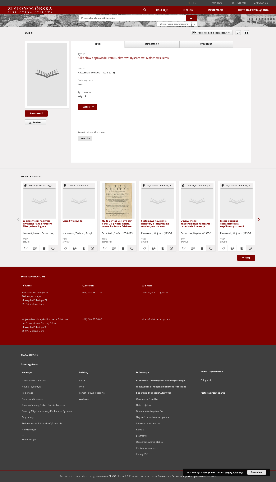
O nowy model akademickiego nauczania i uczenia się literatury (196, 223)
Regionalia (27, 392)
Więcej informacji (234, 472)
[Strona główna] (144, 10)
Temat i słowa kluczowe (92, 392)
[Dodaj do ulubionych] (238, 32)
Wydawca (84, 399)
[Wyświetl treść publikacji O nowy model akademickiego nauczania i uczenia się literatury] (201, 248)
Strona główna (29, 364)
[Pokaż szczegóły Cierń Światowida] (92, 248)
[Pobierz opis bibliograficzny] (34, 248)
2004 (80, 84)
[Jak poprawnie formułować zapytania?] (194, 23)
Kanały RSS (142, 454)
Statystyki (141, 435)
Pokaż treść (36, 113)
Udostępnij (239, 3)
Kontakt (140, 429)
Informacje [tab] (152, 44)
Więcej (246, 257)
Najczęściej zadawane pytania (152, 417)
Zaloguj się (261, 2)
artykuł (82, 96)
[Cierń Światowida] (79, 201)
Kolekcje (162, 10)
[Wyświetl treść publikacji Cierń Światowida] (83, 248)
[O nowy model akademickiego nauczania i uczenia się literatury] (197, 201)
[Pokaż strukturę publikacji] (39, 185)
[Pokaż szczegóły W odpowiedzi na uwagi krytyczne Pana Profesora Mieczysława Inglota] (52, 248)
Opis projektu (143, 405)
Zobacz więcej (29, 439)
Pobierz (34, 122)
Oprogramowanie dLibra (149, 441)
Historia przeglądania (253, 10)
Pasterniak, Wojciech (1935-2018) (96, 72)
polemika (85, 138)
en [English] (194, 3)
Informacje (215, 10)
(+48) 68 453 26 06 (92, 319)
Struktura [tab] (206, 44)
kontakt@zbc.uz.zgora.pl (154, 292)
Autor (82, 380)
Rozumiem (257, 472)
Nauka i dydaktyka (32, 386)
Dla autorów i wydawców (149, 411)
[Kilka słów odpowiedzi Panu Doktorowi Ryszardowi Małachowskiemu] (47, 74)
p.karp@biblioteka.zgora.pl (155, 319)
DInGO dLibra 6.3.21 (120, 476)
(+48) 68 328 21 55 (92, 292)
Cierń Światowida (72, 220)
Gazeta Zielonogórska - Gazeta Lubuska (43, 405)
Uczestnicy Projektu (146, 399)
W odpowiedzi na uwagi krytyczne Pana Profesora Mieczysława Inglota (37, 223)
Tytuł (81, 386)
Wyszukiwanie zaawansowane (174, 23)
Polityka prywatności (147, 448)
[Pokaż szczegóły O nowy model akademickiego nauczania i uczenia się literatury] (210, 248)
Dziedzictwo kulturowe (34, 380)
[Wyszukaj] (191, 18)
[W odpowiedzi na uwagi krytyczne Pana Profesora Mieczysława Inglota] (39, 201)
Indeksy (188, 10)
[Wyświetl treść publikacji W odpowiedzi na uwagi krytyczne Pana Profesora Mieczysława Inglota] (43, 248)
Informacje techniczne (148, 423)
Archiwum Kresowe (32, 399)
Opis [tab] (97, 44)
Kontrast (218, 2)
